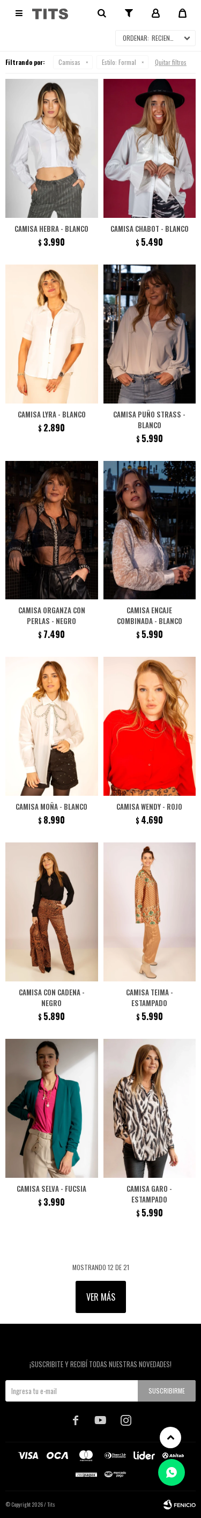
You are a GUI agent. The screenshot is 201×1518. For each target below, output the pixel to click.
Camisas (69, 62)
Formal (119, 62)
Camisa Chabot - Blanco (149, 228)
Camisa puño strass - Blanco (149, 419)
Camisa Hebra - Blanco (51, 228)
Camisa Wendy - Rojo (149, 806)
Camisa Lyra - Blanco (52, 414)
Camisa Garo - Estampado (149, 1194)
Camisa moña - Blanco (51, 806)
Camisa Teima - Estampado (149, 997)
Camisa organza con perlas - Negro (51, 615)
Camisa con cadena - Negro (52, 997)
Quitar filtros (171, 62)
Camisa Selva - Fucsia (51, 1188)
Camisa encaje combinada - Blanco (149, 615)
